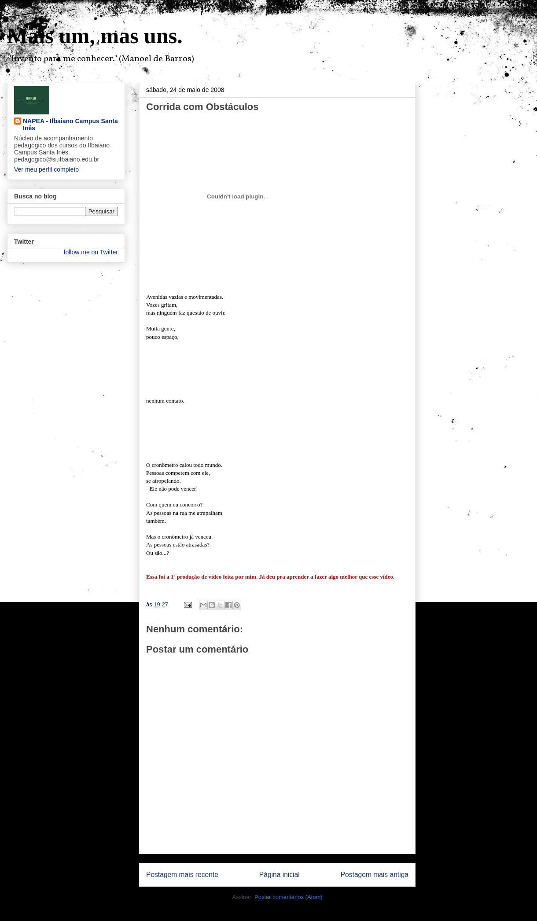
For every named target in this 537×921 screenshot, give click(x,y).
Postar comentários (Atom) (288, 897)
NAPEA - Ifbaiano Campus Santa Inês (70, 124)
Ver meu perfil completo (46, 169)
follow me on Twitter (91, 252)
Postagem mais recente (182, 874)
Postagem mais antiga (374, 874)
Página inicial (279, 874)
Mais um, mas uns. (95, 35)
